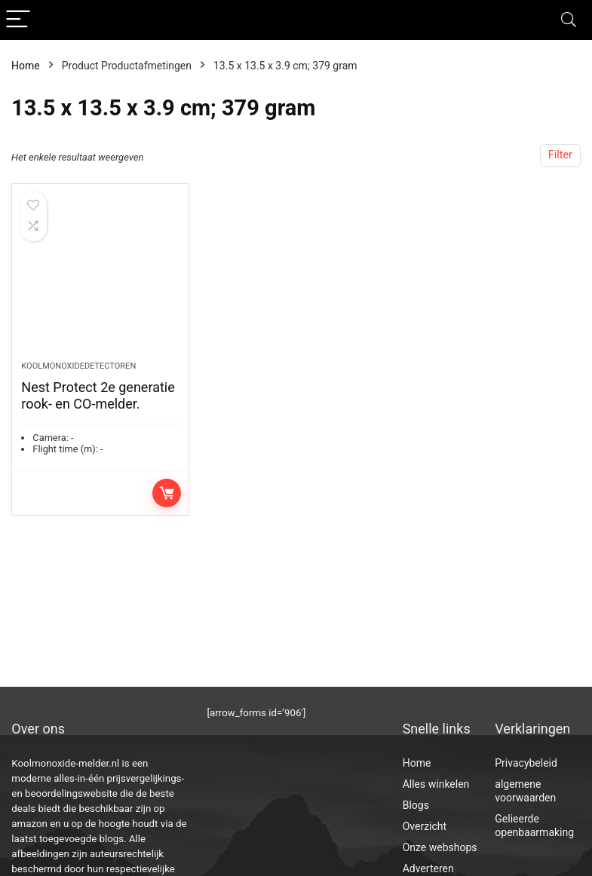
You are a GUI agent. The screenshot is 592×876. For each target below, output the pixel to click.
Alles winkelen (436, 784)
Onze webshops (440, 847)
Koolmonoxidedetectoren (78, 366)
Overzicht (424, 826)
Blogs (416, 805)
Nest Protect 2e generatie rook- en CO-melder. (97, 395)
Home (25, 66)
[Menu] (18, 20)
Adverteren (428, 868)
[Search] (569, 20)
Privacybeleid (526, 763)
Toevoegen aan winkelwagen (167, 493)
